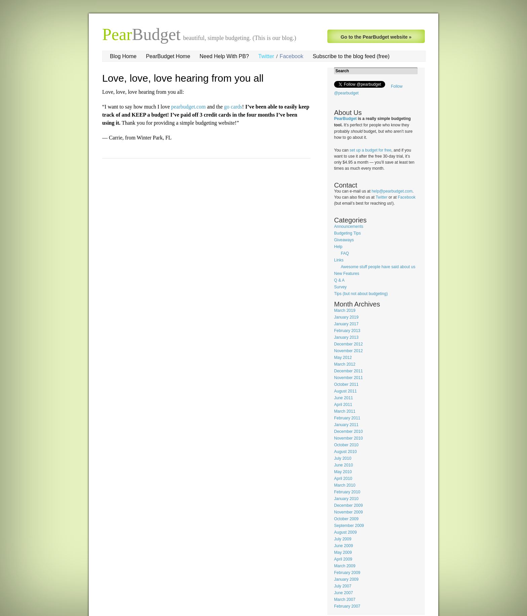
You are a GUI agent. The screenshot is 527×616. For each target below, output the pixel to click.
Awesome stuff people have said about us (378, 266)
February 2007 (347, 606)
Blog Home (123, 56)
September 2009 (349, 525)
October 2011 (346, 384)
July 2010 (342, 458)
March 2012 (344, 364)
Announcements (348, 226)
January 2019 (346, 317)
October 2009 (346, 519)
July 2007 (342, 586)
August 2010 (345, 451)
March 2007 (344, 599)
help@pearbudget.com (392, 191)
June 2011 (343, 398)
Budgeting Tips (347, 233)
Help (338, 246)
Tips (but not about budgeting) (361, 293)
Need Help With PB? (224, 56)
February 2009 (347, 572)
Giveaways (344, 240)
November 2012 (348, 350)
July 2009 (342, 539)
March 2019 (344, 310)
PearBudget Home (168, 56)
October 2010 (346, 445)
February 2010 (347, 492)
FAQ (345, 253)
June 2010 (343, 465)
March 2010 (344, 485)
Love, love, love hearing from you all (183, 78)
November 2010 (348, 438)
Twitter (266, 56)
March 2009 (344, 566)
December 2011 (348, 371)
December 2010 (348, 431)
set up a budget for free (370, 150)
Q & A (339, 280)
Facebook (291, 56)
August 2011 (345, 391)
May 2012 (343, 357)
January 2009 (346, 579)
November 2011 (348, 377)
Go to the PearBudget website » (376, 37)
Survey (340, 287)
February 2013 (347, 330)
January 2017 (346, 324)
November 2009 (348, 512)
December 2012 (348, 344)
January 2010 (346, 498)
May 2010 (343, 471)
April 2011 (343, 404)
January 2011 (346, 424)
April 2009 (343, 559)
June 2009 (343, 545)
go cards (233, 107)
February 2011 (347, 418)
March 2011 (344, 411)
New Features (346, 273)
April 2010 (343, 478)
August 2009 (345, 532)
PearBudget (345, 118)
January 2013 (346, 337)
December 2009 (348, 505)
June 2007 (343, 592)
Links (338, 260)
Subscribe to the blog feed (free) (351, 56)
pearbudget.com (188, 107)
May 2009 (343, 552)
